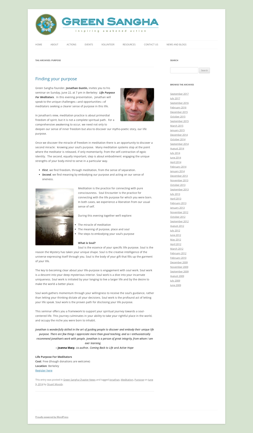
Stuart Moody (55, 384)
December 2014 (179, 134)
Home (38, 44)
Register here (43, 370)
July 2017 (175, 98)
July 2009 (175, 280)
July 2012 (175, 230)
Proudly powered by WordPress (51, 417)
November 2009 (179, 267)
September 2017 (179, 93)
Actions (71, 44)
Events (89, 44)
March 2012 (176, 248)
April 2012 (175, 244)
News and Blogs (177, 44)
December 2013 (179, 175)
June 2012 (175, 235)
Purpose (139, 379)
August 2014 (177, 148)
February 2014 (178, 166)
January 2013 (177, 207)
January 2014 (177, 171)
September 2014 (179, 144)
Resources (129, 44)
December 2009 (179, 262)
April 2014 (175, 162)
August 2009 (177, 276)
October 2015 (177, 116)
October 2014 (177, 139)
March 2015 (176, 125)
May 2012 (175, 239)
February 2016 (178, 107)
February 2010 (178, 257)
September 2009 (179, 271)
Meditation (127, 379)
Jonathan (114, 379)
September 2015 (179, 121)
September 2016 (179, 103)
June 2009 (175, 285)
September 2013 (179, 189)
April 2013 (175, 198)
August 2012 (177, 226)
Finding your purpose (56, 78)
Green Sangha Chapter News (79, 379)
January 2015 (177, 130)
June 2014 (175, 157)
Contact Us (151, 44)
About (54, 44)
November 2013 (179, 180)
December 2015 (179, 112)
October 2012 (177, 216)
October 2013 (177, 185)
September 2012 (179, 221)
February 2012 (178, 253)
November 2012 (179, 212)
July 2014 (175, 153)
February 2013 (178, 203)
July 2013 (175, 194)
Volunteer (107, 44)
